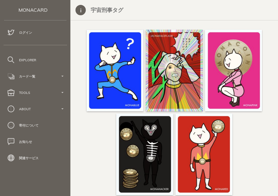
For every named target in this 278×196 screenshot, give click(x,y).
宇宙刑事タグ (107, 10)
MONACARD (33, 10)
